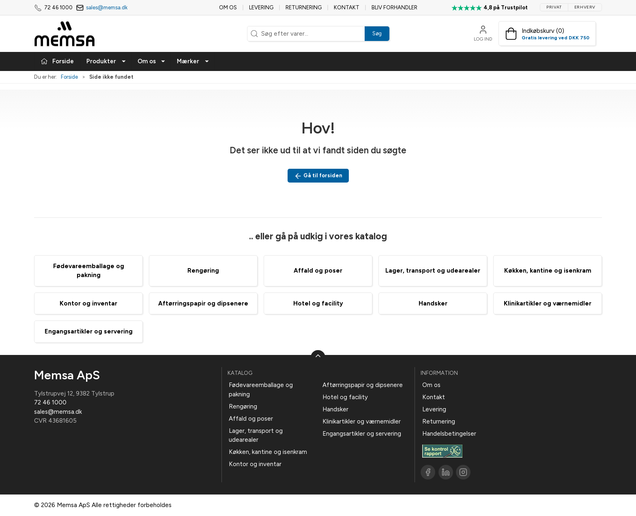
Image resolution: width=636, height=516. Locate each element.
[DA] (64, 33)
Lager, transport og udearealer (432, 270)
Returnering (304, 7)
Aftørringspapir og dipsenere (203, 303)
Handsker (433, 303)
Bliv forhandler (394, 7)
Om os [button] (152, 61)
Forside (69, 77)
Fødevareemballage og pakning (261, 389)
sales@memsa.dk (106, 7)
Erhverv (584, 7)
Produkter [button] (106, 61)
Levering (261, 7)
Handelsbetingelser (449, 433)
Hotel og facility (318, 303)
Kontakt (346, 7)
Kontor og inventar (88, 303)
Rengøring (203, 270)
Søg (377, 33)
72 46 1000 (50, 402)
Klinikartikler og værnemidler (547, 303)
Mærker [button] (193, 61)
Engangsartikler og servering (89, 331)
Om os (228, 7)
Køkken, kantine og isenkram (547, 270)
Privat (554, 7)
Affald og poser (318, 270)
